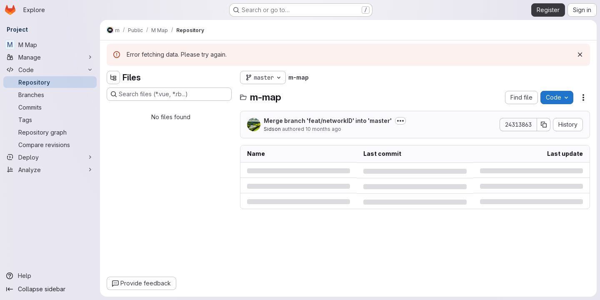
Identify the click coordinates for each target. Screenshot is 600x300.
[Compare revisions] (50, 144)
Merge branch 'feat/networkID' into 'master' (328, 120)
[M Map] (50, 44)
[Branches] (50, 94)
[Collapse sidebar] (50, 289)
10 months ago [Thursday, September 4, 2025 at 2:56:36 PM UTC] (323, 129)
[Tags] (50, 119)
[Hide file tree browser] (113, 77)
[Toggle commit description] (400, 121)
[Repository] (50, 82)
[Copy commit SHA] (543, 124)
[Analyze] (50, 169)
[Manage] (50, 57)
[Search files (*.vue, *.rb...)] (169, 94)
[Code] (50, 69)
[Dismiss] (580, 55)
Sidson (272, 129)
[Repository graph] (50, 132)
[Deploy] (50, 157)
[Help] (50, 276)
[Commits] (50, 107)
